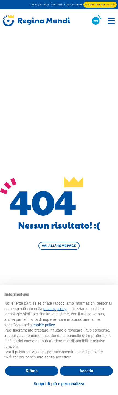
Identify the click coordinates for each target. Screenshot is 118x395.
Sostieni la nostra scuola (100, 4)
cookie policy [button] (44, 325)
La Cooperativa (39, 4)
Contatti (56, 4)
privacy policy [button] (54, 309)
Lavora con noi (73, 4)
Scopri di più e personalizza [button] (59, 384)
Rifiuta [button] (32, 371)
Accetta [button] (86, 371)
